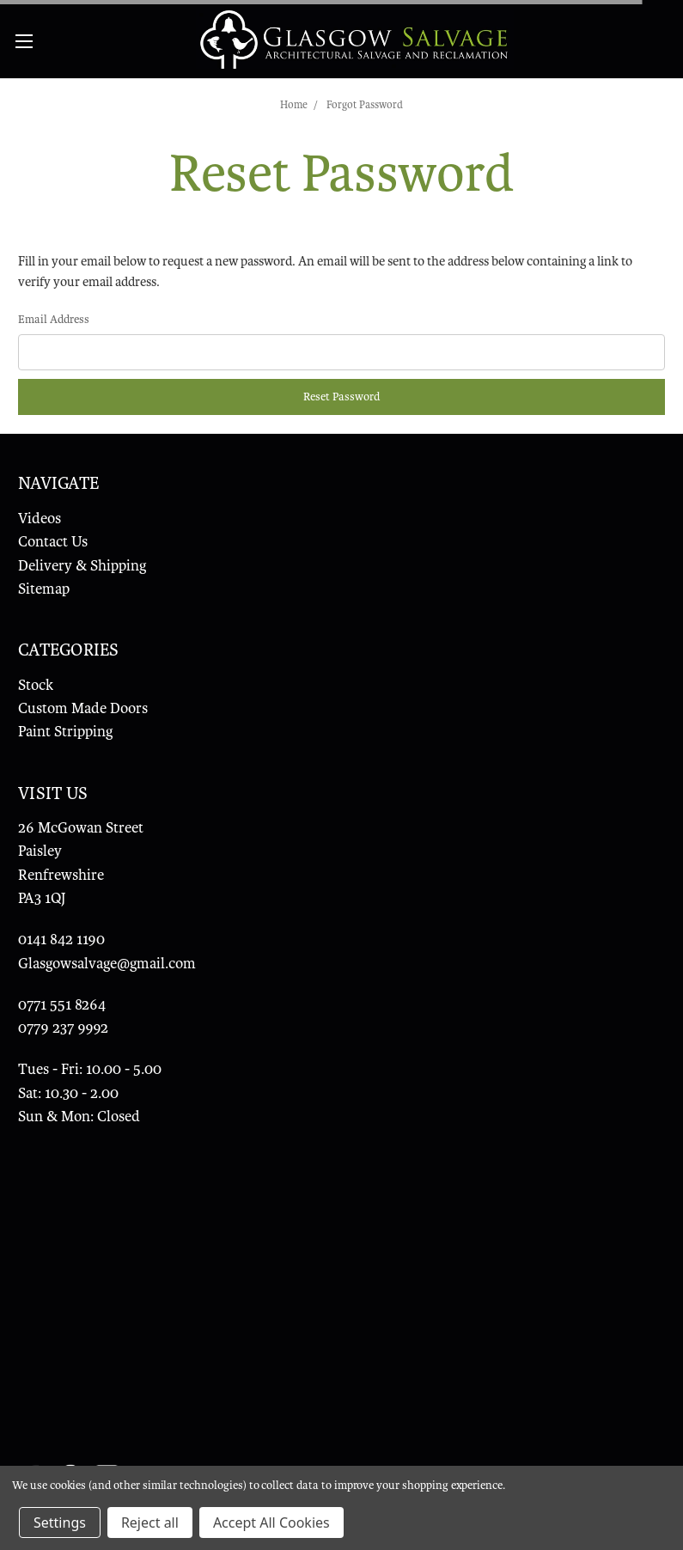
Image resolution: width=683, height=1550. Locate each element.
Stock (35, 685)
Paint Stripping (65, 732)
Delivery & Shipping (82, 566)
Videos (39, 519)
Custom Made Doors (83, 708)
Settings (60, 1522)
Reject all (150, 1522)
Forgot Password (364, 105)
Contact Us (53, 542)
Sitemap (44, 589)
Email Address (53, 319)
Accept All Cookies (271, 1522)
